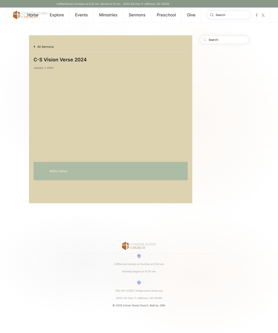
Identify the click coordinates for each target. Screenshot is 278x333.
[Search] (229, 14)
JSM (162, 305)
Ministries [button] (108, 14)
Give (191, 14)
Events (81, 14)
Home (33, 14)
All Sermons (44, 47)
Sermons (137, 14)
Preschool (166, 14)
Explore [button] (57, 14)
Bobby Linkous (58, 171)
